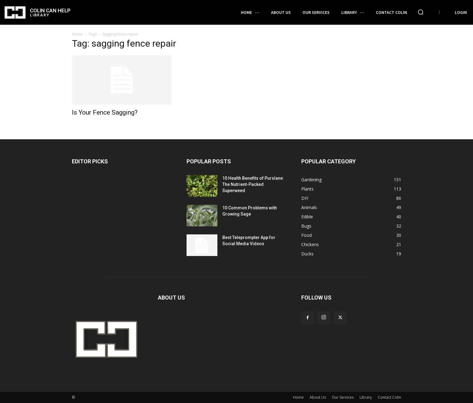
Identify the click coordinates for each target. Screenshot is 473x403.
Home (77, 34)
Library (366, 397)
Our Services (343, 397)
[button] (420, 12)
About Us (318, 397)
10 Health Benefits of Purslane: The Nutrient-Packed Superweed (253, 184)
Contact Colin (389, 397)
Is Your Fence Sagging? (105, 112)
